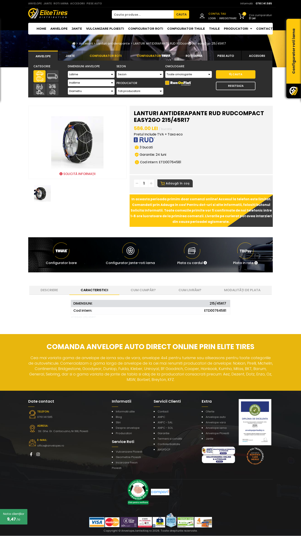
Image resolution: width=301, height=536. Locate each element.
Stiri (118, 423)
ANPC (161, 417)
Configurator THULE (186, 29)
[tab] (43, 56)
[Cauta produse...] (143, 14)
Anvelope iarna (216, 428)
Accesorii (86, 43)
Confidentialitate (169, 444)
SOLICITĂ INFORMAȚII (77, 174)
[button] (192, 255)
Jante (77, 29)
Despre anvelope (128, 428)
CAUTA (181, 14)
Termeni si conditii (170, 439)
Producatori (124, 433)
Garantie (164, 433)
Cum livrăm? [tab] (190, 290)
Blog (119, 417)
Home (41, 29)
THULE (214, 29)
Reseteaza (236, 86)
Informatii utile (125, 412)
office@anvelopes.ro (50, 446)
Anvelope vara (216, 423)
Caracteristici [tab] (94, 290)
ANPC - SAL (165, 423)
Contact (264, 29)
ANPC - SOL (165, 428)
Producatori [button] (238, 29)
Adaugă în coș (175, 183)
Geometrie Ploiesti (128, 457)
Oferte (210, 412)
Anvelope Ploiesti (217, 433)
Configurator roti (145, 29)
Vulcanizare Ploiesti (105, 29)
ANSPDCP (164, 450)
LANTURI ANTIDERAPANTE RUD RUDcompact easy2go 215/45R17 (179, 43)
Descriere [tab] (49, 290)
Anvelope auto (216, 417)
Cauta (235, 74)
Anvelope (59, 29)
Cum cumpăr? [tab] (143, 290)
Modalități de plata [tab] (242, 290)
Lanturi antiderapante (113, 43)
